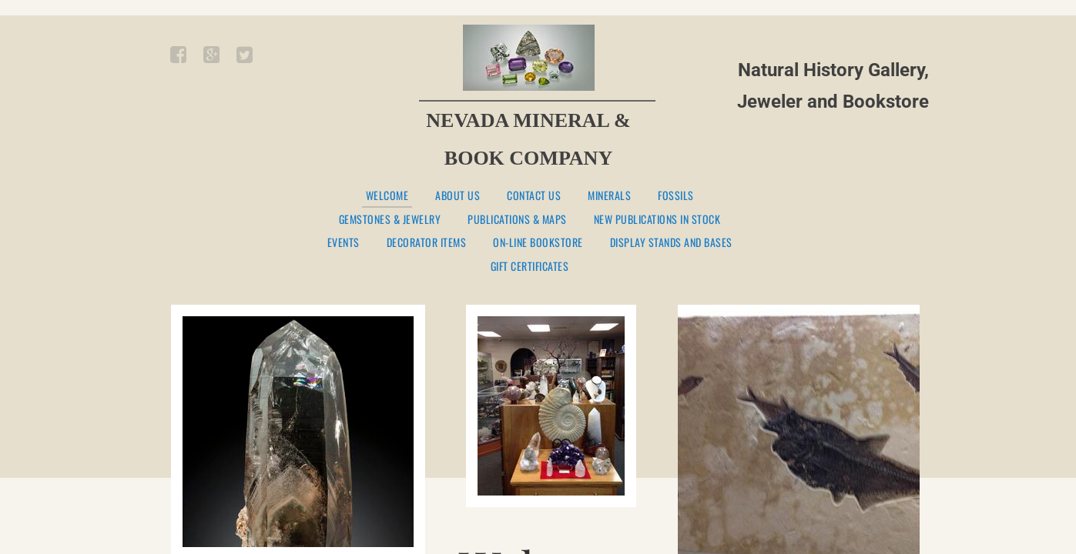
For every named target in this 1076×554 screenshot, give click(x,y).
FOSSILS (676, 195)
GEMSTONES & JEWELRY (390, 219)
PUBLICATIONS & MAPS (517, 219)
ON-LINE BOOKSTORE (538, 242)
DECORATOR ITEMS (427, 242)
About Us (457, 195)
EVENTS (343, 242)
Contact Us (534, 195)
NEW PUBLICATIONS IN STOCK (657, 219)
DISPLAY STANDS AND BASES (671, 242)
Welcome (387, 196)
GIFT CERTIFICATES (530, 266)
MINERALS (609, 195)
